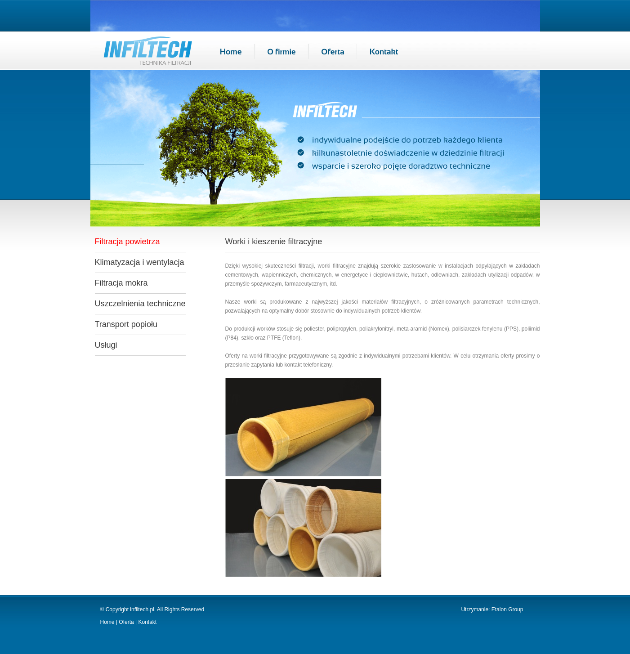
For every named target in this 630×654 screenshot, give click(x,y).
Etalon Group (507, 609)
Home (107, 622)
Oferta (126, 622)
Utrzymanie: (476, 609)
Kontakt (146, 622)
